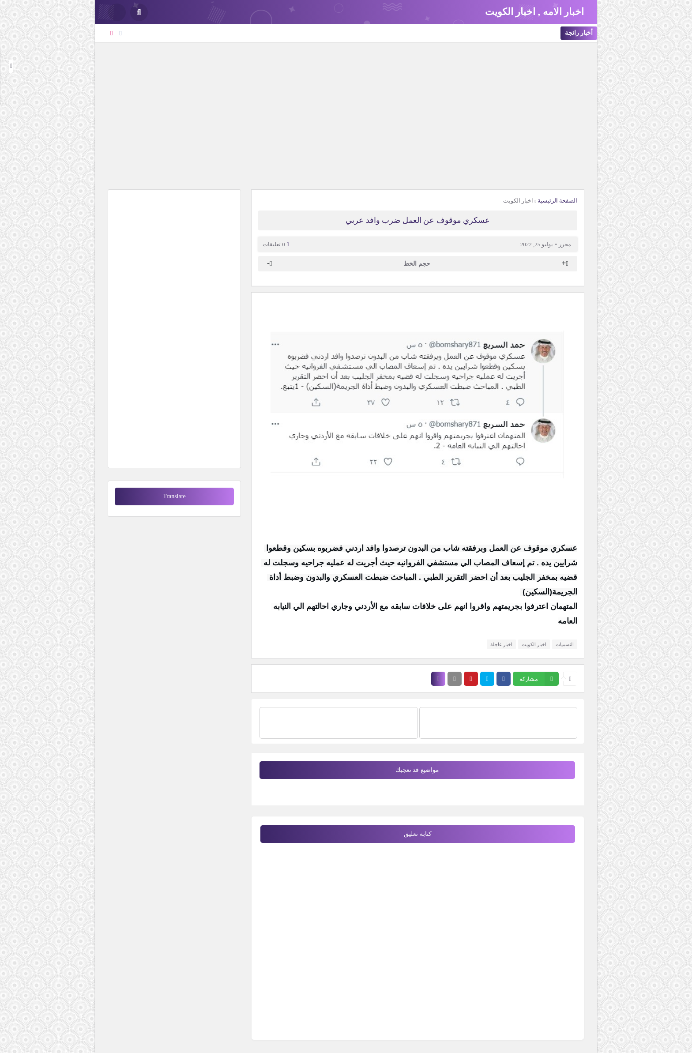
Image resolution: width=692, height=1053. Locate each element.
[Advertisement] (346, 115)
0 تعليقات (274, 244)
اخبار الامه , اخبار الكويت (534, 11)
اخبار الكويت (518, 200)
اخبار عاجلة (501, 644)
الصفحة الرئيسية (557, 200)
